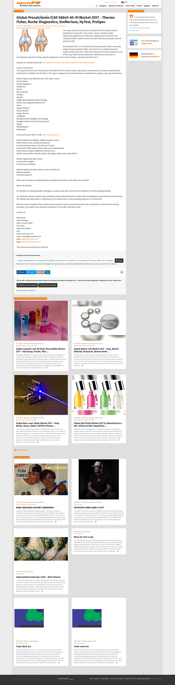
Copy (119, 260)
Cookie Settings (156, 678)
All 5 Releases (21, 450)
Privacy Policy (104, 678)
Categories (103, 6)
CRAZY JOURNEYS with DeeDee (25, 504)
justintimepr (78, 504)
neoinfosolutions (79, 643)
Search (153, 2)
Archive (139, 6)
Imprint (114, 2)
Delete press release (27, 285)
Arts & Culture (28, 572)
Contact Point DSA (130, 678)
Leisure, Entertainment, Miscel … (34, 502)
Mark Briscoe (20, 574)
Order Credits (130, 6)
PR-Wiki (107, 2)
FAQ (91, 678)
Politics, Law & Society (31, 641)
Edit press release (48, 285)
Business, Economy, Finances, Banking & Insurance (49, 26)
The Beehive (78, 534)
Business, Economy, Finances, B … (34, 343)
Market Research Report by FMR (39, 28)
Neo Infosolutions (22, 643)
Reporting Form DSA (143, 678)
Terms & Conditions (116, 678)
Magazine (147, 6)
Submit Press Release (116, 6)
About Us (155, 6)
